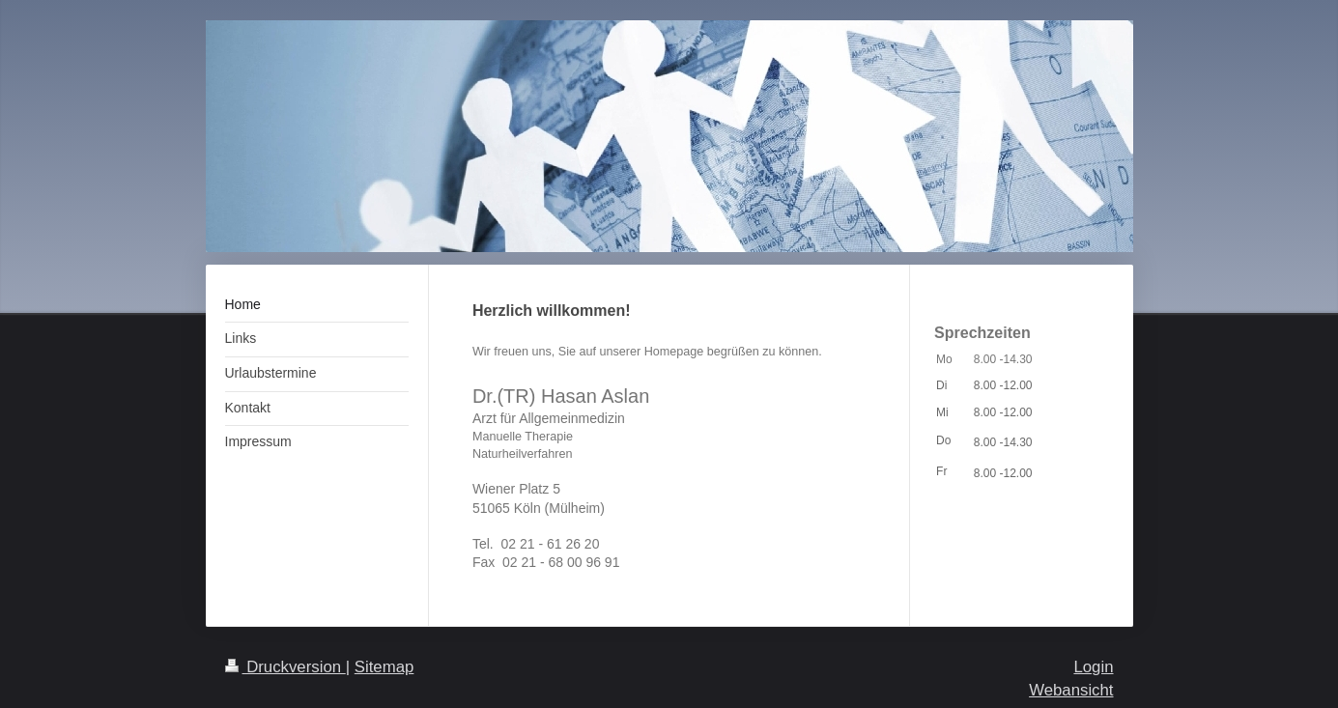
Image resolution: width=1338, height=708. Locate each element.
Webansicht (1071, 690)
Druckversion (285, 667)
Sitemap (384, 667)
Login (1093, 667)
